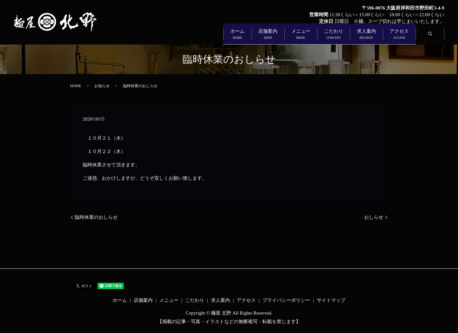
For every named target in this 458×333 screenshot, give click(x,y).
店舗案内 (201, 37)
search (436, 36)
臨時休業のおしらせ (96, 217)
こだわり (296, 37)
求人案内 (344, 37)
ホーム (156, 37)
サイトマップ (331, 300)
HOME (75, 86)
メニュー (248, 37)
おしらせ (373, 217)
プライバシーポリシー (286, 300)
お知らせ (102, 86)
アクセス (391, 37)
